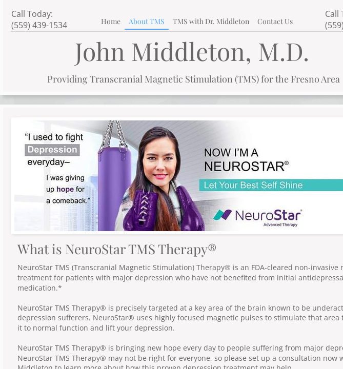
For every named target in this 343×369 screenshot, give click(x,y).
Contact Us (275, 21)
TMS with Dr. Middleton (211, 21)
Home (110, 21)
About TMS (147, 21)
